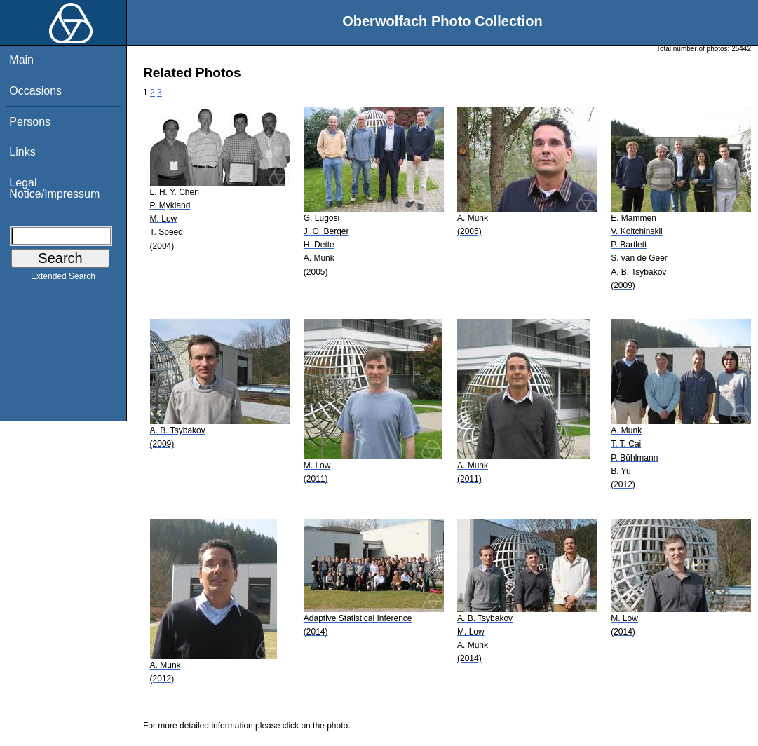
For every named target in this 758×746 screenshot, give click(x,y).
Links (22, 152)
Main (21, 60)
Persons (29, 122)
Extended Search (63, 279)
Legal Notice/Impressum (54, 188)
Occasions (35, 91)
